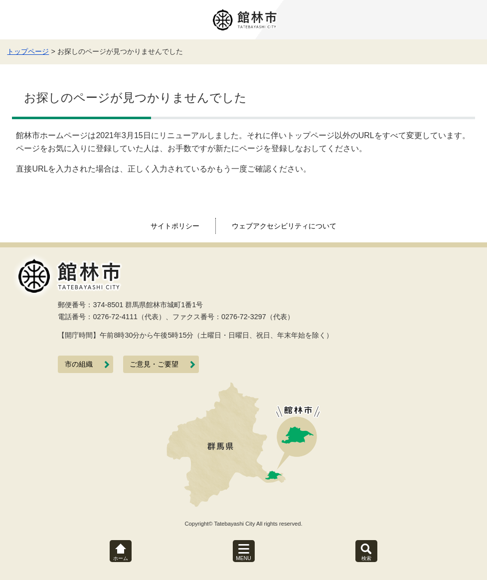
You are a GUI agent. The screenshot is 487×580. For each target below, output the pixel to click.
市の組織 (79, 364)
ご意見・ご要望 (154, 364)
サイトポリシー (175, 226)
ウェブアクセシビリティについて (284, 226)
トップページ (28, 51)
